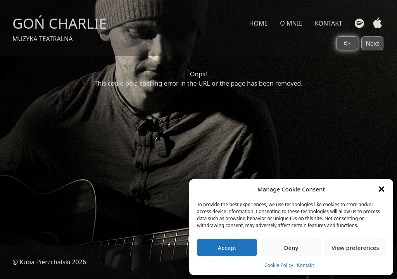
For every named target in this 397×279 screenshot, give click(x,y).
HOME (258, 23)
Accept (227, 247)
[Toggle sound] (347, 43)
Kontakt (305, 265)
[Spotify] (359, 23)
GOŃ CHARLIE (59, 23)
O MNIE (291, 23)
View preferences (355, 247)
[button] (381, 189)
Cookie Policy (278, 265)
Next (372, 43)
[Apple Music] (376, 23)
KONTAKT (328, 23)
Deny (291, 247)
